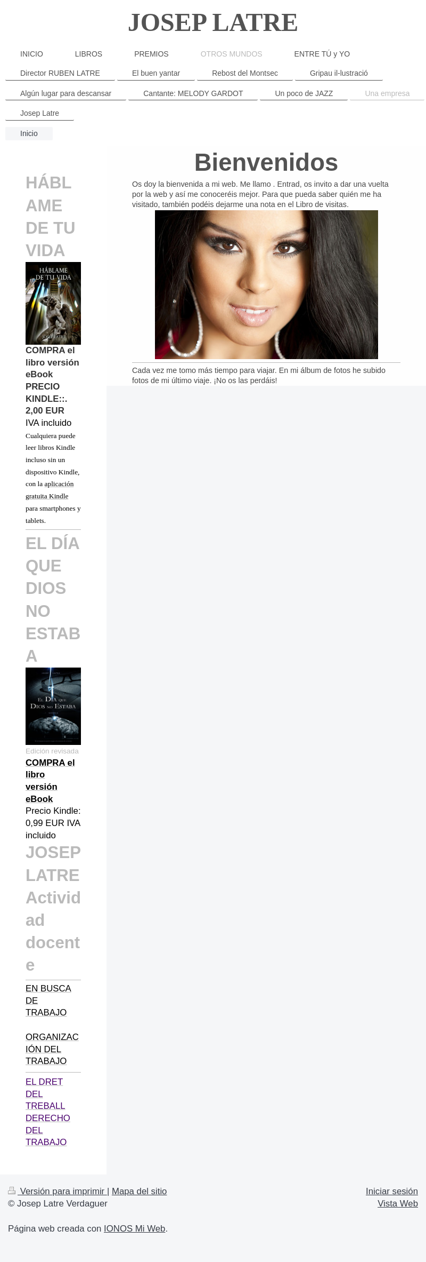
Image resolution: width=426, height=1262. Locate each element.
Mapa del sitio (139, 1191)
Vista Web (398, 1203)
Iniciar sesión (392, 1191)
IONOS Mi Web (134, 1229)
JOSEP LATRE (213, 22)
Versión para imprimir (57, 1191)
